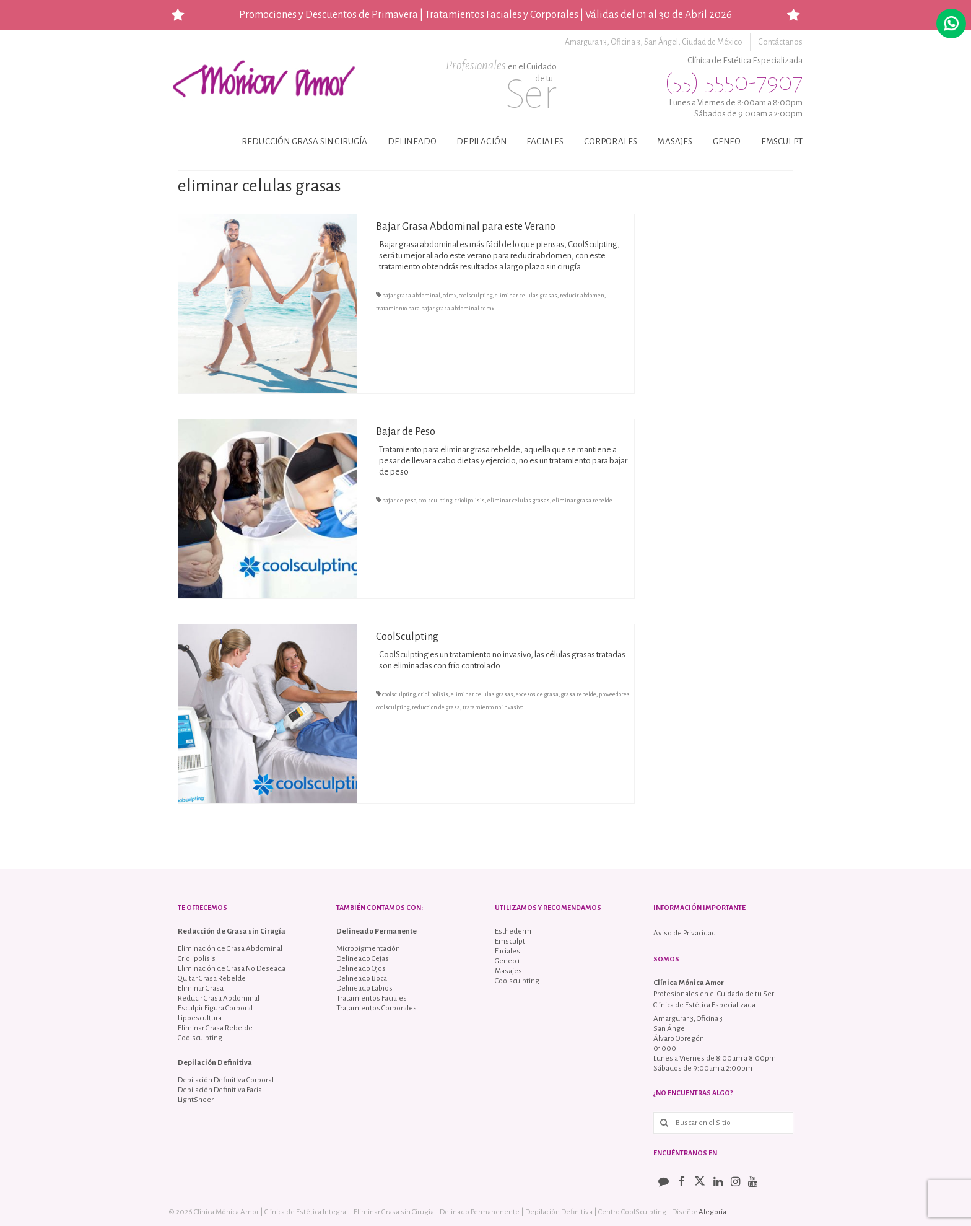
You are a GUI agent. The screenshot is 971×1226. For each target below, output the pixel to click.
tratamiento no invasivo (493, 707)
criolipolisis (470, 500)
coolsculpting (475, 295)
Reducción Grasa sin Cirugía (305, 141)
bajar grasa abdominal (411, 295)
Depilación (481, 141)
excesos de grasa (537, 694)
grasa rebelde (578, 694)
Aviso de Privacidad (684, 933)
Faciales (545, 141)
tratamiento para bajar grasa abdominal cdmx (435, 308)
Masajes (674, 141)
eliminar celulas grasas (526, 295)
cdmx (449, 295)
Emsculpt (782, 141)
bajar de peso (399, 500)
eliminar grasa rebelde (582, 500)
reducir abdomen (582, 295)
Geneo (727, 141)
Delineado (412, 141)
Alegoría (712, 1212)
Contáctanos (780, 42)
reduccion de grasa (436, 707)
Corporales (611, 141)
